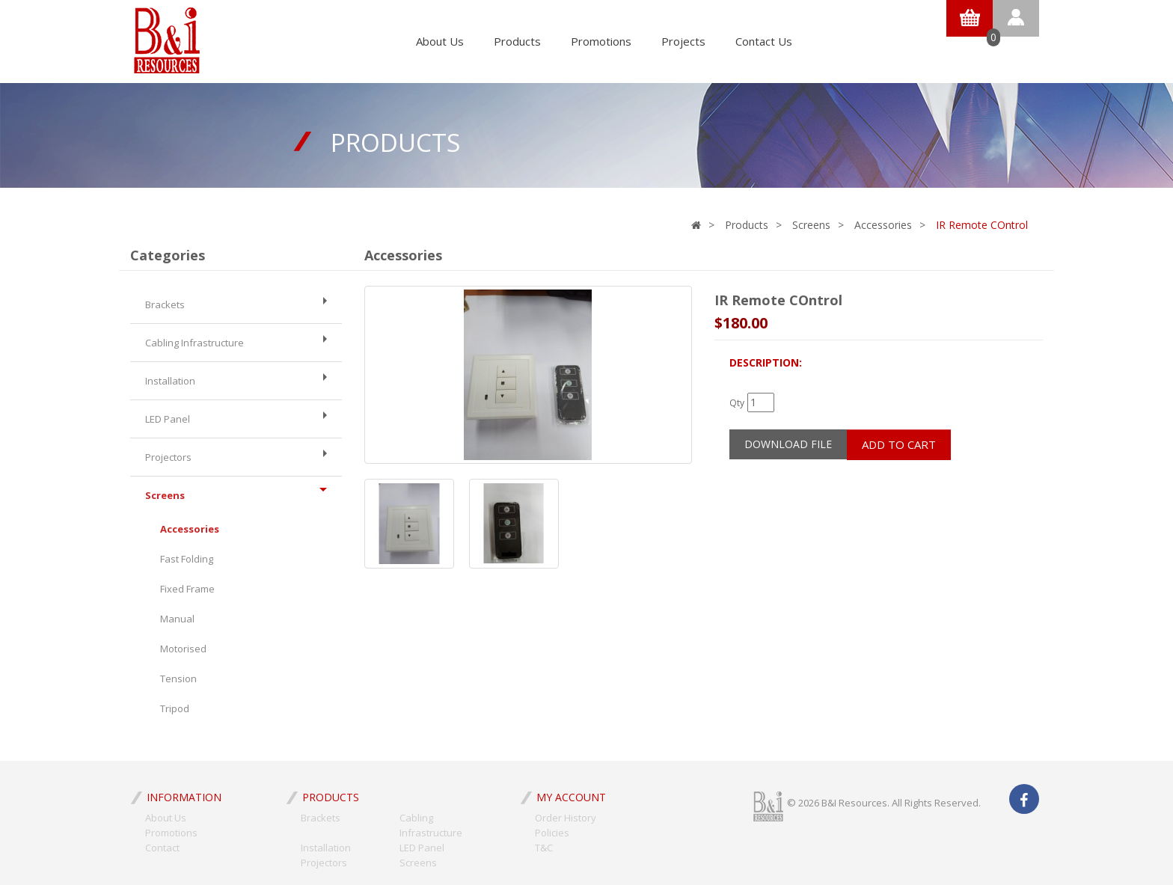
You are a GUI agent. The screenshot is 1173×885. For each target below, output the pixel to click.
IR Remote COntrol (982, 225)
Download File (788, 444)
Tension (178, 678)
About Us (440, 41)
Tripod (174, 708)
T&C (544, 847)
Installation (236, 380)
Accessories (883, 225)
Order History (565, 817)
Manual (177, 618)
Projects (683, 41)
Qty (736, 402)
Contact (162, 847)
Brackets (236, 304)
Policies (552, 832)
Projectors (236, 457)
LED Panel (236, 418)
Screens (811, 225)
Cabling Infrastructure (236, 342)
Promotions (601, 41)
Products (517, 41)
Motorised (183, 648)
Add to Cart (899, 444)
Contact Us (763, 41)
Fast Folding (186, 559)
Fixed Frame (187, 588)
